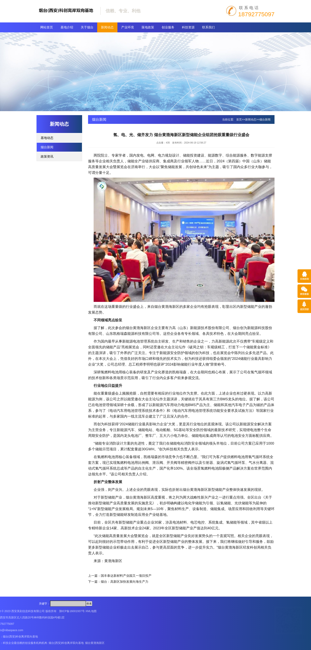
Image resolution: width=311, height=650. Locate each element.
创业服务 (168, 27)
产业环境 (127, 27)
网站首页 (46, 27)
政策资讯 (47, 156)
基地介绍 (66, 27)
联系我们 (208, 27)
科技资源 (188, 27)
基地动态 (47, 138)
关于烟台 (87, 27)
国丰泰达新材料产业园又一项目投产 (126, 575)
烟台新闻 (47, 147)
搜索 (89, 603)
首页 (239, 119)
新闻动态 (107, 27)
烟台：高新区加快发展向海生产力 (124, 581)
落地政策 (147, 27)
